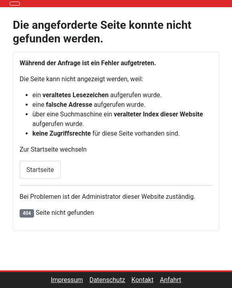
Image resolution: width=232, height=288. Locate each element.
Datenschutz (110, 280)
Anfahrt (170, 280)
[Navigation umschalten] (15, 4)
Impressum (70, 280)
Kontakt (146, 280)
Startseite (40, 170)
